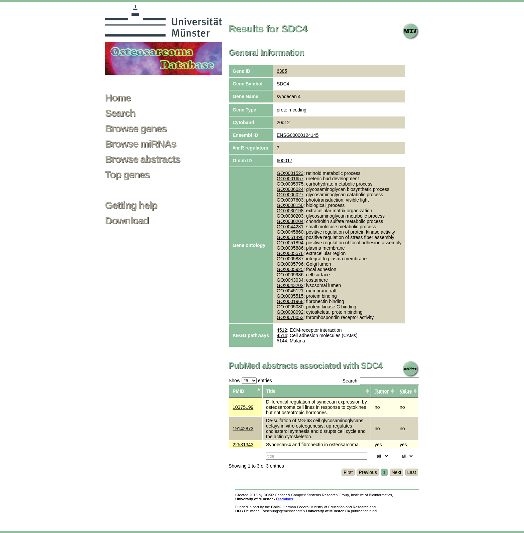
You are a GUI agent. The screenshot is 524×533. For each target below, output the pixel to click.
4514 (282, 335)
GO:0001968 (290, 301)
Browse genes (135, 128)
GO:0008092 (290, 312)
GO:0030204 (290, 221)
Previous (368, 472)
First (348, 472)
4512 (282, 330)
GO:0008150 (290, 205)
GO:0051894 (290, 242)
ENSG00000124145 (297, 135)
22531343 (243, 444)
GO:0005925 (290, 269)
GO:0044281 (290, 226)
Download (127, 221)
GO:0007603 (290, 200)
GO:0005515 (290, 296)
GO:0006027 (290, 194)
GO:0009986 (290, 274)
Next (396, 472)
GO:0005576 (290, 253)
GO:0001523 (290, 173)
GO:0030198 (290, 210)
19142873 (243, 428)
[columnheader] (383, 391)
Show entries (250, 380)
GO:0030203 (290, 216)
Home (118, 98)
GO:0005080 (290, 306)
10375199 (243, 407)
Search (120, 113)
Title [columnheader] (271, 391)
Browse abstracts (142, 159)
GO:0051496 (290, 237)
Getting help (131, 205)
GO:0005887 (290, 258)
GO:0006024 (290, 189)
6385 (282, 71)
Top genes (127, 175)
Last (411, 472)
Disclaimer (284, 499)
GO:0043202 (290, 285)
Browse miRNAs (140, 144)
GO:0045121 (290, 290)
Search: (381, 380)
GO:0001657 (290, 178)
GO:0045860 (290, 232)
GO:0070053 (290, 317)
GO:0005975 (290, 184)
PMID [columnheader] (238, 391)
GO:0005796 (290, 264)
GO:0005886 (290, 248)
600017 (284, 160)
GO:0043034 (290, 280)
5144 (282, 340)
